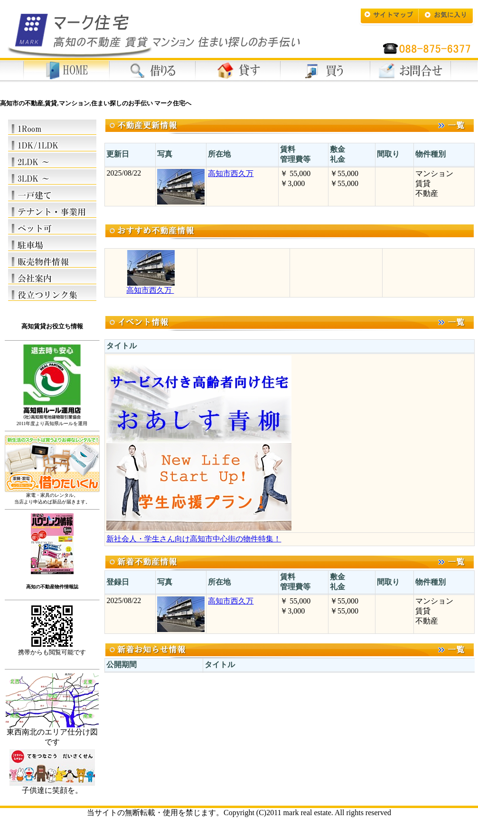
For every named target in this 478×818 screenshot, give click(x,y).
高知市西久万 (230, 173)
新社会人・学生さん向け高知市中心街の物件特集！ (193, 539)
